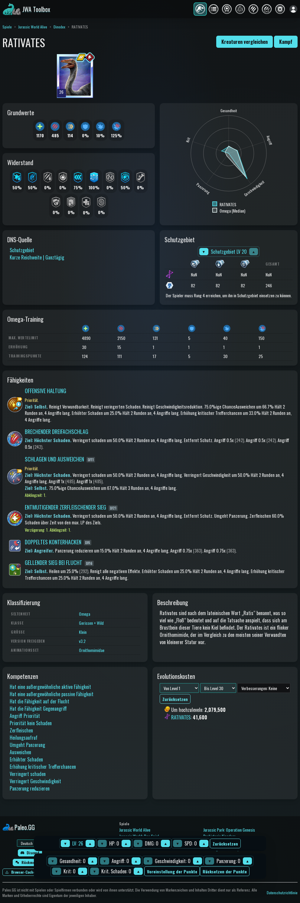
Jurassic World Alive (32, 26)
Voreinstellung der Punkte (172, 871)
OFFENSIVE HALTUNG (45, 391)
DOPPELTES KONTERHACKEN (53, 542)
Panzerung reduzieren (30, 788)
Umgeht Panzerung (27, 744)
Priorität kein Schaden (31, 723)
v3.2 (82, 641)
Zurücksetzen (225, 843)
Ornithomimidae (91, 650)
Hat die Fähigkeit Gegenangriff (38, 708)
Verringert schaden (28, 773)
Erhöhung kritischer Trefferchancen (43, 766)
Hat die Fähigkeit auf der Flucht (39, 701)
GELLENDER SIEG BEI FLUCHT (53, 562)
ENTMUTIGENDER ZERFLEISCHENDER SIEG (65, 507)
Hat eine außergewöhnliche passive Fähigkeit (51, 694)
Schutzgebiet (22, 250)
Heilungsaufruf (24, 737)
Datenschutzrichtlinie (282, 892)
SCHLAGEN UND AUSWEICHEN (54, 459)
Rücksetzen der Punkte (225, 871)
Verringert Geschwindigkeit (35, 781)
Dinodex (59, 26)
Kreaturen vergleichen (244, 41)
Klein (82, 632)
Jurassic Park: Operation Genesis (229, 829)
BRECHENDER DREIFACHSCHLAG (56, 431)
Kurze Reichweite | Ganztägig (37, 257)
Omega (84, 614)
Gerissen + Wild (91, 623)
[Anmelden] (293, 9)
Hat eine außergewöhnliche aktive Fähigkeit (50, 686)
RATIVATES (181, 717)
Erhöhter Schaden (26, 759)
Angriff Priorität (25, 715)
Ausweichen (20, 752)
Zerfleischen (21, 730)
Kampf (285, 41)
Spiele (7, 26)
